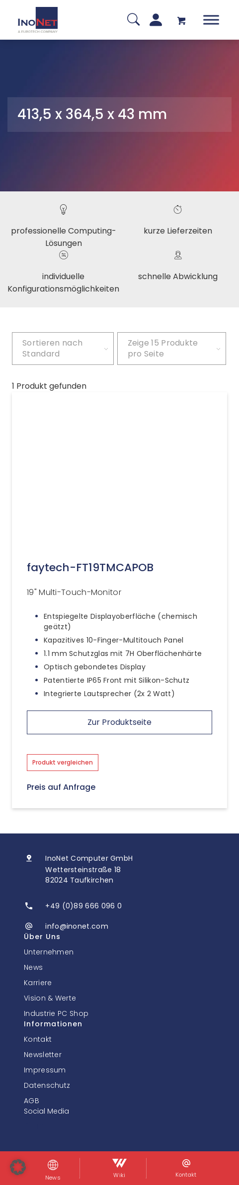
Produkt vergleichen (62, 762)
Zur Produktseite (119, 722)
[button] (18, 1167)
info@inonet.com (76, 926)
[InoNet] (38, 20)
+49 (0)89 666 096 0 (83, 906)
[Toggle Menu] (211, 19)
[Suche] (133, 20)
